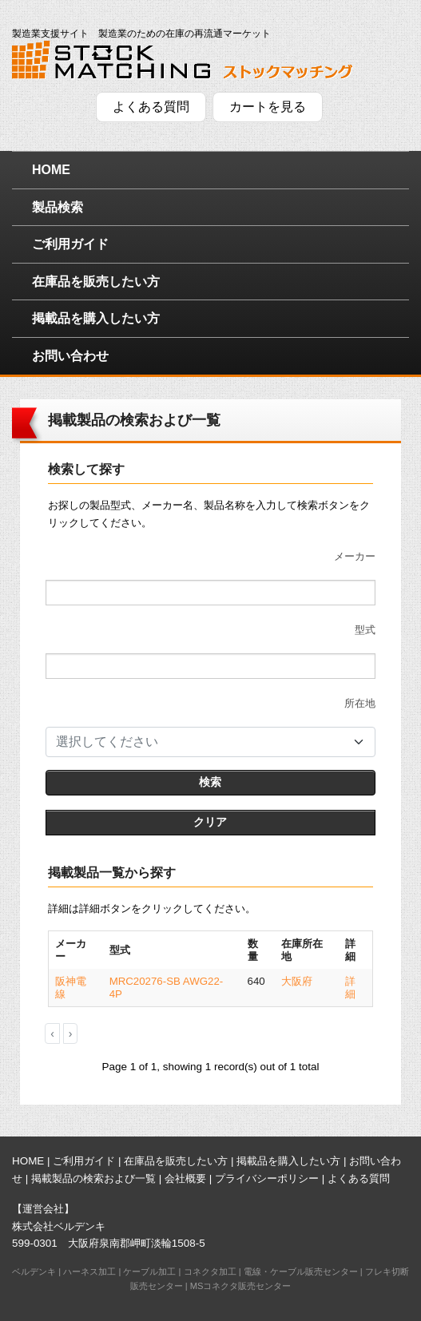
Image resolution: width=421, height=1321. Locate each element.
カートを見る (267, 106)
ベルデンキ (34, 1271)
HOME (51, 170)
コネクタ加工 (210, 1271)
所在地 (359, 703)
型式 (365, 630)
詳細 (350, 987)
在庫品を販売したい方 (96, 281)
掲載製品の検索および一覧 (93, 1178)
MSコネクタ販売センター (241, 1286)
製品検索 (57, 207)
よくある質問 (151, 106)
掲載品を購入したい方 (96, 318)
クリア (210, 821)
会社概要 (185, 1178)
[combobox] (210, 742)
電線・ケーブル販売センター (301, 1271)
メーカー (354, 556)
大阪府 (296, 981)
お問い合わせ (70, 356)
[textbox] (201, 742)
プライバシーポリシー (267, 1178)
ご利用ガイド (70, 244)
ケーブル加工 (149, 1271)
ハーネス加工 (89, 1271)
